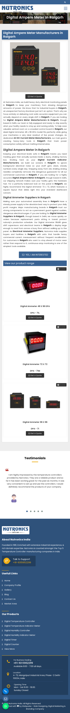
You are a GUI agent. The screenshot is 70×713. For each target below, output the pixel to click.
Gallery (8, 590)
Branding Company (35, 709)
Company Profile (12, 585)
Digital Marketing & (57, 706)
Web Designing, (41, 706)
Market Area (10, 603)
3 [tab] (34, 511)
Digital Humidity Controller (17, 630)
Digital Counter (11, 644)
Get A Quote (35, 96)
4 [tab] (38, 511)
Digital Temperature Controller (19, 621)
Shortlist (61, 269)
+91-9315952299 (22, 562)
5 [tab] (42, 511)
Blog (6, 594)
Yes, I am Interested (35, 254)
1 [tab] (27, 511)
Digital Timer (10, 639)
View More (9, 649)
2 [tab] (31, 511)
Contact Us (10, 599)
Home (7, 580)
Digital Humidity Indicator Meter (19, 635)
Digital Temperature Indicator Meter (22, 626)
